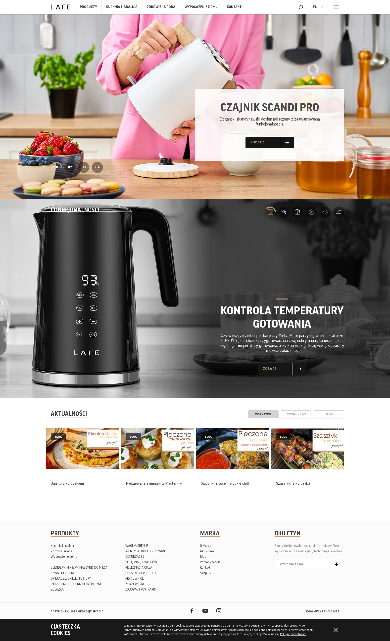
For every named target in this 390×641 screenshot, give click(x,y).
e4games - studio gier (322, 611)
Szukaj (301, 7)
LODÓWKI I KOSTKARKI (140, 589)
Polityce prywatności (293, 634)
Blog (203, 556)
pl (315, 7)
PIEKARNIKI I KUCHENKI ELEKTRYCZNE (76, 584)
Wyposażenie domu (201, 7)
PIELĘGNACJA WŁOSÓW (141, 562)
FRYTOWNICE (134, 578)
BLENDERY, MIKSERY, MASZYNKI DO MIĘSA (79, 567)
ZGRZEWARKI (134, 584)
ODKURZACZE (134, 556)
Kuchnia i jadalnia (122, 7)
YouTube (205, 610)
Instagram (219, 610)
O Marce (205, 545)
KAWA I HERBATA (62, 573)
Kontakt (234, 7)
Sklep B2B (207, 573)
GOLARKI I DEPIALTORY (140, 573)
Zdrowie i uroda (161, 7)
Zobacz (257, 142)
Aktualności (207, 551)
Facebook (192, 610)
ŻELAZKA (57, 589)
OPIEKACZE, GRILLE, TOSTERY (71, 578)
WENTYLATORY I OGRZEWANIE (146, 551)
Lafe (60, 7)
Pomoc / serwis (210, 562)
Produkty (88, 7)
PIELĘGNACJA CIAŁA (138, 567)
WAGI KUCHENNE (136, 545)
